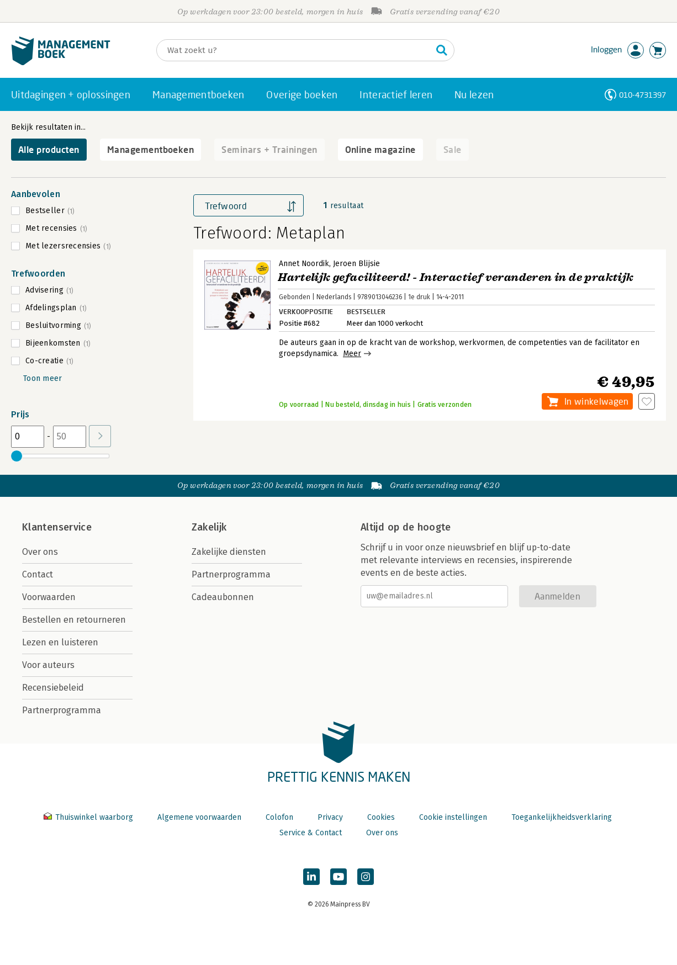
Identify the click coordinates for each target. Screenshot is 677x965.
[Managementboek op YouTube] (338, 876)
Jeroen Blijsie (356, 263)
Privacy (330, 817)
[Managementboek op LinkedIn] (311, 876)
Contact (37, 574)
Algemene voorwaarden (199, 817)
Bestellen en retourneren (74, 619)
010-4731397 (642, 94)
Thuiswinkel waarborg (89, 817)
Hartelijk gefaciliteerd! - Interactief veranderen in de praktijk (456, 277)
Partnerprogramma (61, 710)
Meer (352, 353)
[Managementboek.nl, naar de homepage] (60, 62)
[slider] (16, 456)
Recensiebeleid (53, 687)
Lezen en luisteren (60, 642)
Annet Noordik (304, 263)
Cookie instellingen (453, 817)
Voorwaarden (49, 597)
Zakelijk (209, 527)
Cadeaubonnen (223, 597)
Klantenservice (57, 527)
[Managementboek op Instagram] (365, 876)
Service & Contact (310, 832)
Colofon (279, 817)
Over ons (40, 552)
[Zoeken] (294, 50)
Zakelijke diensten (229, 552)
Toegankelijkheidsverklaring (561, 817)
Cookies (381, 817)
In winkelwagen (596, 401)
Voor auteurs (48, 665)
